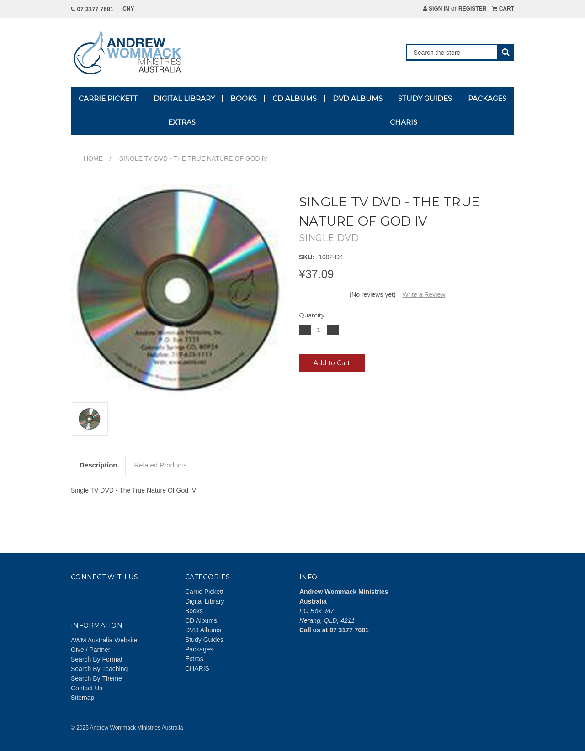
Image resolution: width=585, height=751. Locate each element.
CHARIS (403, 122)
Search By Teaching (99, 668)
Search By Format (96, 659)
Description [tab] (98, 465)
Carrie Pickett (108, 98)
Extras (182, 122)
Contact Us (86, 688)
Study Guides (425, 98)
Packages (487, 98)
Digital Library (184, 98)
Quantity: (312, 315)
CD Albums (294, 98)
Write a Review (423, 294)
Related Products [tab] (160, 465)
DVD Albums (358, 98)
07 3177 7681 (92, 8)
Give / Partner (90, 649)
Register (472, 8)
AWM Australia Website (104, 640)
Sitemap (82, 697)
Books (243, 98)
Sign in (436, 8)
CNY (131, 8)
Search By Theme (96, 678)
